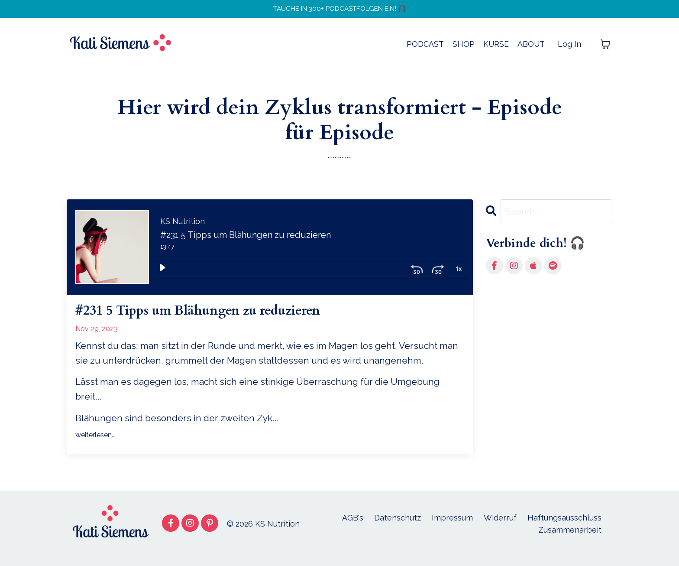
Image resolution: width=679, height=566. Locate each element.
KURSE (495, 47)
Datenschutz (397, 525)
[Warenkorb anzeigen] (605, 48)
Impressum (452, 525)
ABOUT (531, 47)
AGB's (352, 525)
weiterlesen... (95, 443)
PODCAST (424, 47)
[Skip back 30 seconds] (396, 272)
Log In (569, 47)
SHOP (463, 47)
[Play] (162, 272)
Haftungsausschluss (564, 525)
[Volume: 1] (458, 272)
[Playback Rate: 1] (437, 272)
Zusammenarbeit (569, 538)
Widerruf (500, 525)
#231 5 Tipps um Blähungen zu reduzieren (225, 317)
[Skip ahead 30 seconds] (417, 272)
